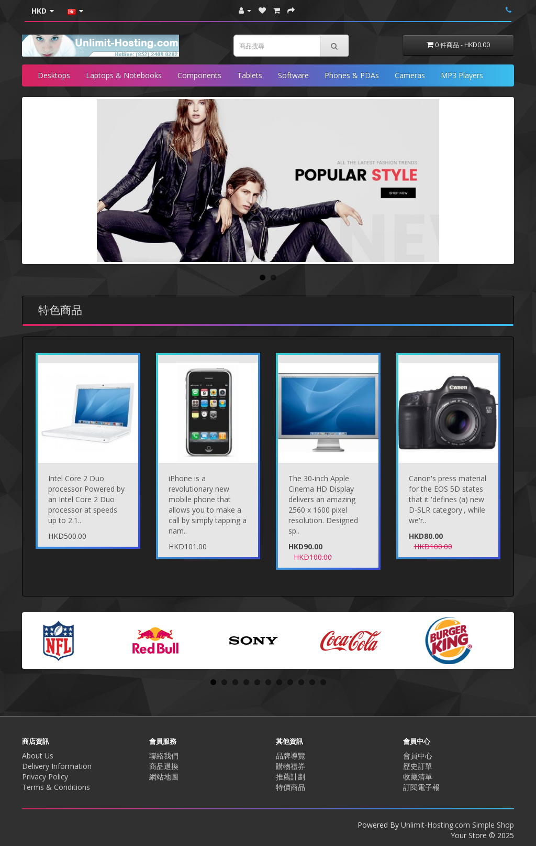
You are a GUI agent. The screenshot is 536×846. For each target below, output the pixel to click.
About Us (37, 756)
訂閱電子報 (421, 787)
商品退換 (163, 766)
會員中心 (417, 756)
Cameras (410, 75)
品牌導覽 (290, 756)
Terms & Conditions (56, 787)
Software (293, 75)
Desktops (54, 75)
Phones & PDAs (352, 75)
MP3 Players (462, 75)
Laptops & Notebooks (124, 75)
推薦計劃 (290, 777)
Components (199, 75)
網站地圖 (163, 777)
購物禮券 (290, 766)
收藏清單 (417, 777)
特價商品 (290, 787)
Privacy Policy (45, 777)
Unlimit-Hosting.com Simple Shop (457, 825)
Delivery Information (57, 766)
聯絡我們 (163, 756)
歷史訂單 (417, 766)
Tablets (249, 75)
